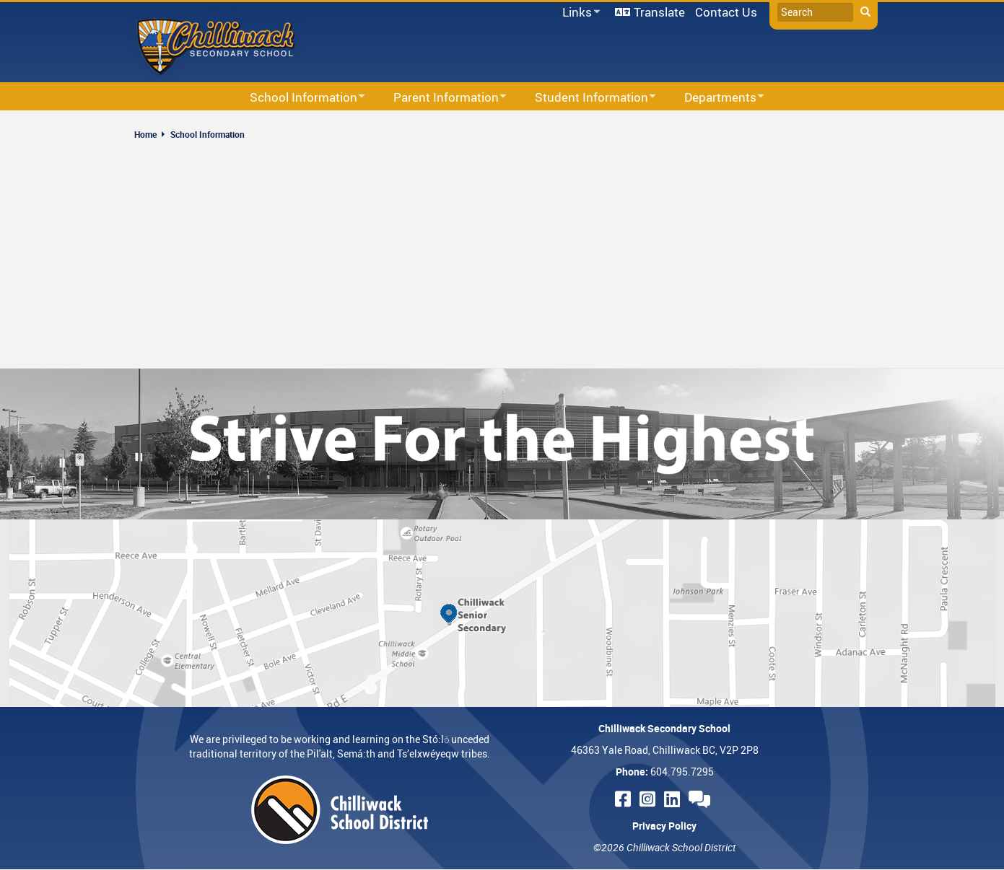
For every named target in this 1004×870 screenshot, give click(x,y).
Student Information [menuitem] (586, 98)
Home (145, 134)
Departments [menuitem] (714, 98)
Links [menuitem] (579, 13)
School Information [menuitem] (298, 98)
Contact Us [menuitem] (726, 12)
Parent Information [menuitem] (441, 98)
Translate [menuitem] (659, 12)
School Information (207, 134)
